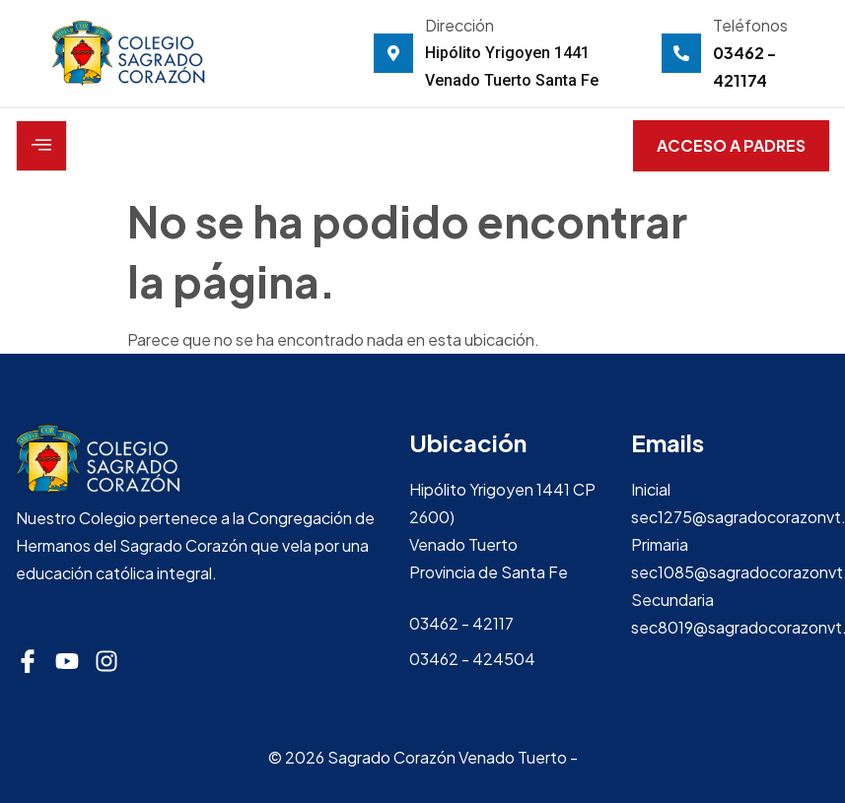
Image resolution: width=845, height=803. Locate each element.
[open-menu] (41, 145)
